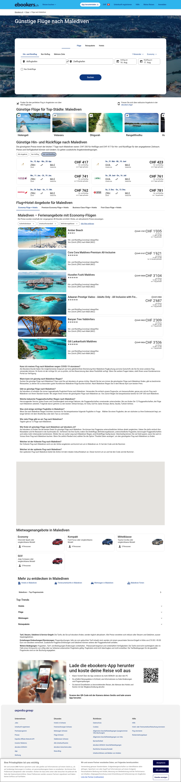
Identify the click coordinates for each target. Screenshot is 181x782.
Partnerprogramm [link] (21, 731)
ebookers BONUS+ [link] (21, 747)
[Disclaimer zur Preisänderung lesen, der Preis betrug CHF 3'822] (140, 320)
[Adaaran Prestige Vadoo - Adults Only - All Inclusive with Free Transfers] (114, 304)
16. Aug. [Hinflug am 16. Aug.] (124, 62)
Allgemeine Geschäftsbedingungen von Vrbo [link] (108, 737)
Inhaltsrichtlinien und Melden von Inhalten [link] (107, 753)
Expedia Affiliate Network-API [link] (24, 739)
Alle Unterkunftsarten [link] (61, 743)
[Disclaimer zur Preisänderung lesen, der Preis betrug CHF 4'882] (156, 297)
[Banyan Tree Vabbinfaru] (114, 326)
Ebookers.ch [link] (19, 12)
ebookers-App (126, 105)
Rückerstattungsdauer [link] (139, 735)
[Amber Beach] (114, 237)
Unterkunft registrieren (123, 5)
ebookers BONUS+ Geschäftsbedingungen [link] (107, 745)
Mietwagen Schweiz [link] (60, 731)
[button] (90, 606)
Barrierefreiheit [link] (98, 741)
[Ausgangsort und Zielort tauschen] (67, 61)
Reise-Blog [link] (57, 751)
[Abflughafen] (43, 62)
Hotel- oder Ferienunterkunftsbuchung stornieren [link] (148, 727)
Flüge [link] (27, 12)
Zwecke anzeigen (160, 777)
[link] (36, 583)
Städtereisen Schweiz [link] (61, 739)
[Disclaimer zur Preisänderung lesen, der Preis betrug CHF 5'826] (140, 342)
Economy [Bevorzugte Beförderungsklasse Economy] (152, 54)
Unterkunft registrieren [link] (22, 727)
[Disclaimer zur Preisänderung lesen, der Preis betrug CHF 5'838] (140, 276)
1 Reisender (138, 54)
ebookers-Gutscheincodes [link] (62, 747)
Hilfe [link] (133, 723)
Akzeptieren (160, 763)
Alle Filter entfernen (87, 224)
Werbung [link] (18, 755)
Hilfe (137, 5)
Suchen (90, 77)
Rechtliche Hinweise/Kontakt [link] (102, 749)
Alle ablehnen (161, 770)
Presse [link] (17, 735)
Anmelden (162, 5)
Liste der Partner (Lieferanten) (92, 777)
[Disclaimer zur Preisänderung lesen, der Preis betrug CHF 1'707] (140, 231)
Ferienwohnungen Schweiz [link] (63, 727)
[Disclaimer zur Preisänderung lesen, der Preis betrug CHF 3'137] (140, 253)
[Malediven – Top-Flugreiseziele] (90, 592)
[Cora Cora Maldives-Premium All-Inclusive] (114, 259)
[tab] (79, 45)
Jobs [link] (16, 723)
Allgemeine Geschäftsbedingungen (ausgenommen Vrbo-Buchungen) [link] (110, 732)
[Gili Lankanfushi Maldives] (114, 348)
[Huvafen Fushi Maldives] (114, 282)
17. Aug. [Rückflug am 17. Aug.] (147, 62)
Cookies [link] (95, 727)
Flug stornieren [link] (137, 731)
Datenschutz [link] (97, 723)
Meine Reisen (149, 5)
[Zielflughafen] (90, 62)
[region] (90, 770)
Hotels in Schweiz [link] (60, 723)
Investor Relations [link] (21, 743)
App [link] (16, 751)
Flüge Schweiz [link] (59, 735)
